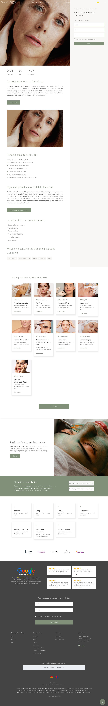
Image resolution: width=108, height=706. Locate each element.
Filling (34, 639)
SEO (59, 696)
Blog (12, 642)
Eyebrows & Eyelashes (39, 650)
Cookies (62, 685)
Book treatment (59, 639)
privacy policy (92, 39)
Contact (68, 2)
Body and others (37, 653)
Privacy (45, 685)
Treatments (35, 2)
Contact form (59, 636)
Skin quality (36, 645)
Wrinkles (35, 636)
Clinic (47, 2)
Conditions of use (54, 685)
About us (57, 2)
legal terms (83, 39)
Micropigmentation (38, 647)
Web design (51, 696)
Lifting (35, 642)
